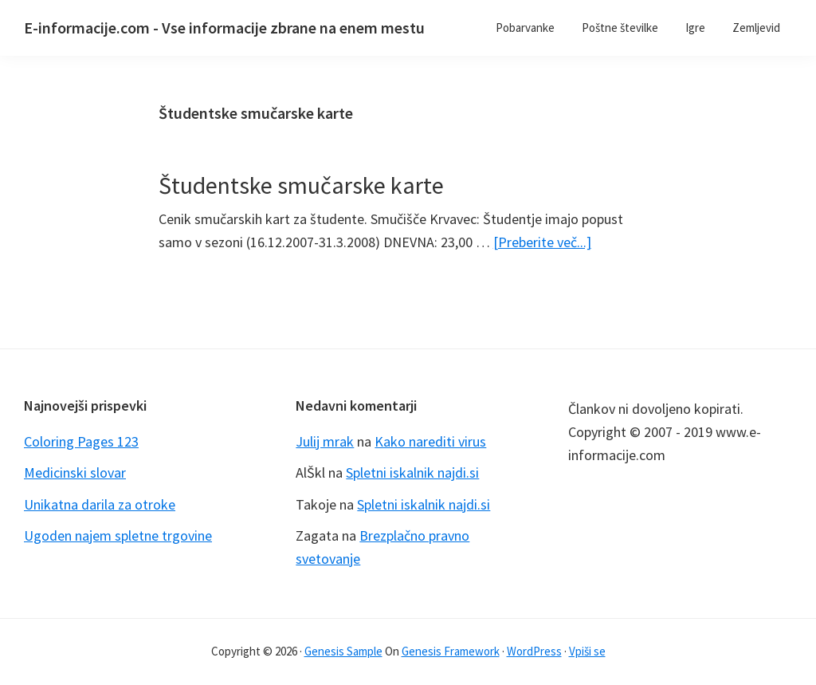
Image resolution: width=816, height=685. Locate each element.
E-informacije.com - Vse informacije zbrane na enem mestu (224, 27)
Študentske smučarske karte (301, 185)
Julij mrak (325, 441)
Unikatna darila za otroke (99, 504)
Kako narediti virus (430, 441)
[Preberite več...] (542, 242)
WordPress (534, 651)
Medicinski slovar (75, 472)
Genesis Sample (343, 651)
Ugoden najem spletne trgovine (118, 535)
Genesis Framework (451, 651)
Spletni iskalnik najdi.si (412, 472)
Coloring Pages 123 (81, 441)
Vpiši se (587, 651)
